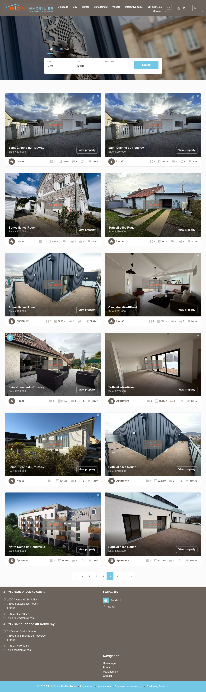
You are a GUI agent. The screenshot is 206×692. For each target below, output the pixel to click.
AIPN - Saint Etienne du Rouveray (29, 624)
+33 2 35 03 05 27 (18, 613)
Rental (64, 49)
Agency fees (104, 686)
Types (79, 62)
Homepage (28, 8)
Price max (109, 62)
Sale (50, 49)
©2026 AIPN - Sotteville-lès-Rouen (57, 686)
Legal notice (87, 686)
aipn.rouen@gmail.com (21, 618)
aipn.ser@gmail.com (20, 650)
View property (87, 150)
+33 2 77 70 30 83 (18, 645)
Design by (157, 686)
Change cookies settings (129, 686)
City (49, 62)
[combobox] (59, 66)
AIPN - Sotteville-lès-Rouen (24, 592)
